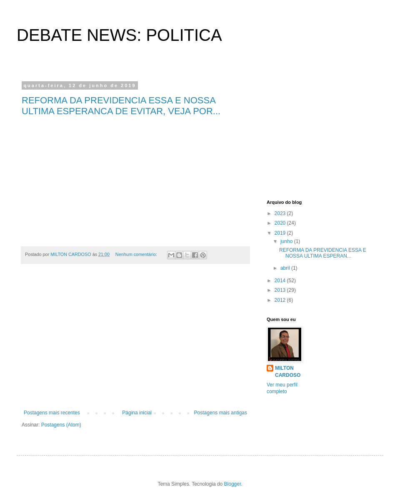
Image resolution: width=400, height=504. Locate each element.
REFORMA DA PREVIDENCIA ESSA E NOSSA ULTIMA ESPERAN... (322, 253)
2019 (281, 233)
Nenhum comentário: (136, 254)
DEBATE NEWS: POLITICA (119, 35)
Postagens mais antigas (220, 413)
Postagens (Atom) (61, 425)
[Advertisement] (135, 341)
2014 (281, 280)
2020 (281, 223)
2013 (281, 290)
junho (287, 241)
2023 (281, 213)
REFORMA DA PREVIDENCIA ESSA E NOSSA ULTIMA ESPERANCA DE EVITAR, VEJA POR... (121, 105)
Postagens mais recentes (52, 413)
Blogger (232, 484)
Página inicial (137, 413)
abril (285, 268)
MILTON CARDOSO (287, 371)
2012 (281, 300)
